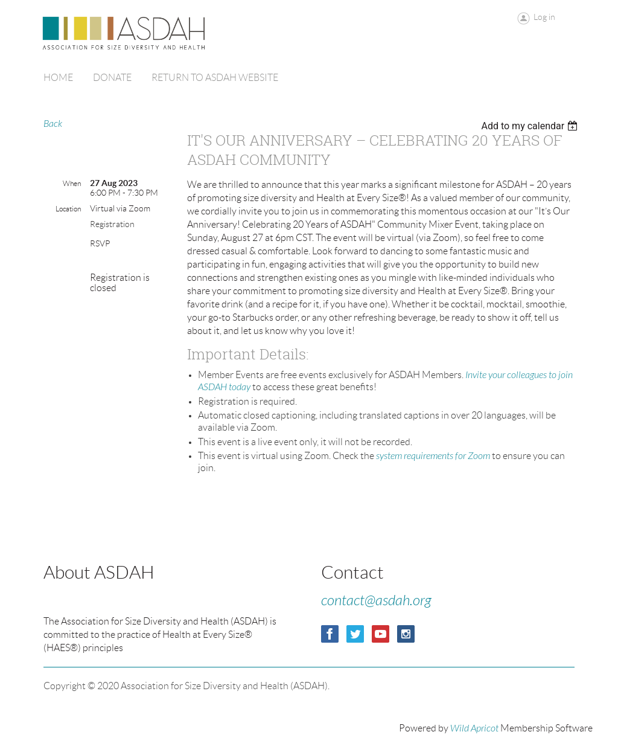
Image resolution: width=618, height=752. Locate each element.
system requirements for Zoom (433, 456)
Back (52, 123)
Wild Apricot (474, 728)
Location (68, 209)
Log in (544, 17)
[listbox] (531, 125)
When (72, 183)
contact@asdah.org (376, 601)
